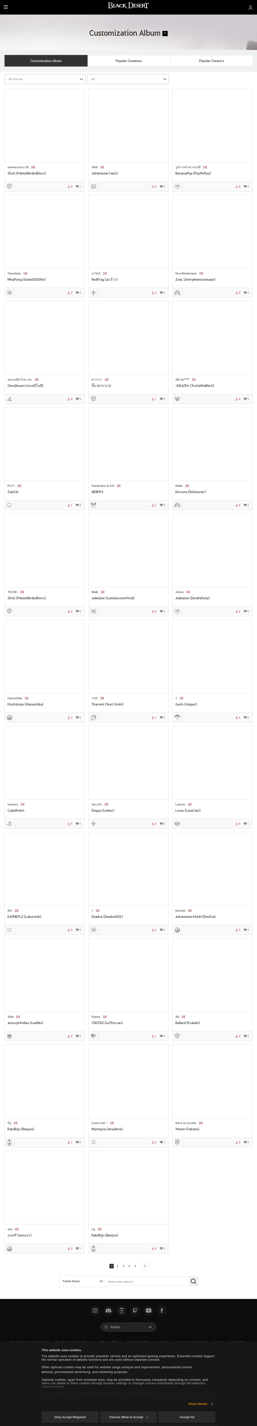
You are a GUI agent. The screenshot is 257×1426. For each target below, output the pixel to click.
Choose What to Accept (128, 1417)
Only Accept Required (70, 1417)
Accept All (187, 1417)
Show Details (197, 1404)
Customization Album (46, 60)
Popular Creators (211, 60)
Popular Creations (129, 60)
